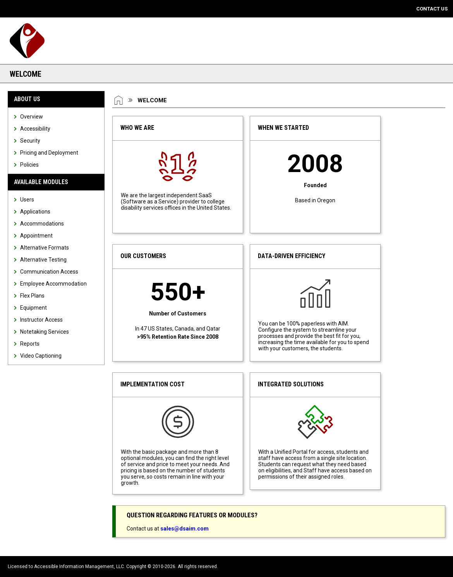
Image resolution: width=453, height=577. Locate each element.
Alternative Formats (44, 248)
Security (30, 141)
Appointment (36, 236)
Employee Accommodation (53, 284)
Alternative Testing (43, 260)
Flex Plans (32, 296)
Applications (35, 211)
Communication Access (49, 272)
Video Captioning (41, 356)
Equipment (33, 308)
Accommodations (42, 223)
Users (27, 199)
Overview (31, 117)
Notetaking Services (44, 332)
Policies (29, 165)
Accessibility (35, 129)
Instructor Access (41, 320)
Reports (29, 344)
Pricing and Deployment (49, 153)
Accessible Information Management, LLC (79, 566)
